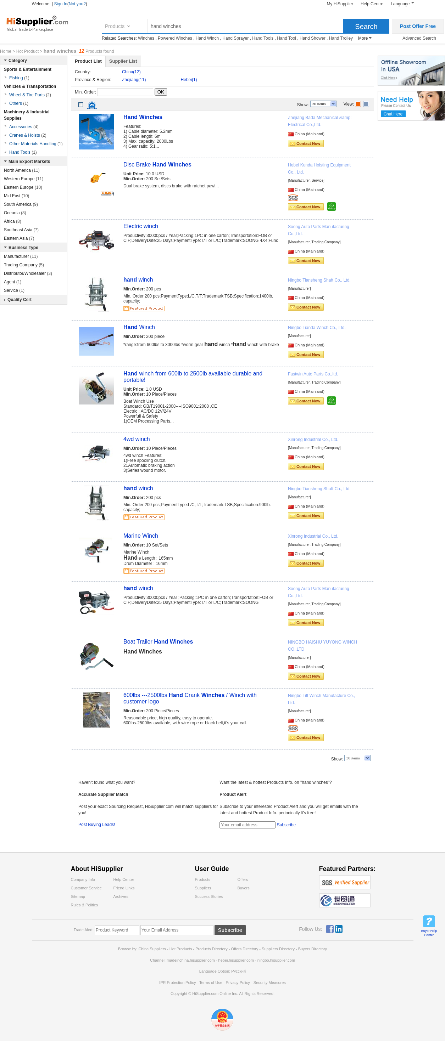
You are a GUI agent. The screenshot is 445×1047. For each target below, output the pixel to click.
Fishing (19, 77)
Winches (146, 38)
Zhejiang (134, 79)
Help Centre (372, 3)
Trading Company (24, 264)
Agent (12, 281)
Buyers (244, 888)
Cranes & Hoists (27, 135)
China (131, 71)
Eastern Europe (23, 187)
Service (14, 290)
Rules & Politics (84, 905)
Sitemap (78, 896)
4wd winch (136, 439)
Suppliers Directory (279, 949)
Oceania (15, 212)
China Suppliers (152, 949)
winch (138, 280)
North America (22, 170)
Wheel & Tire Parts (30, 94)
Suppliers (203, 888)
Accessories (24, 126)
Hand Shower (313, 38)
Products (114, 26)
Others (18, 103)
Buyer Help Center (429, 933)
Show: (303, 104)
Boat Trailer (158, 642)
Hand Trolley (341, 38)
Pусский (238, 971)
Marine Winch (140, 536)
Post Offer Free (418, 26)
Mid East (16, 195)
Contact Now (308, 143)
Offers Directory (244, 949)
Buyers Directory (312, 949)
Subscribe (286, 824)
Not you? (77, 3)
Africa (12, 221)
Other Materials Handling (36, 143)
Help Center (123, 879)
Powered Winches (175, 38)
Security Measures (270, 982)
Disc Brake (157, 165)
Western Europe (23, 178)
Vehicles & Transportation (30, 86)
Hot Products (180, 949)
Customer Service (86, 888)
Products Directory (212, 949)
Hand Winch (207, 38)
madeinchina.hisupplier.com (191, 960)
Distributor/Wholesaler (28, 273)
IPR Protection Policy (177, 982)
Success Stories (209, 896)
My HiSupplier (340, 3)
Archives (120, 896)
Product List (88, 61)
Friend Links (124, 888)
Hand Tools (262, 38)
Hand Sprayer (235, 38)
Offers (243, 879)
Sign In (60, 3)
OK (160, 92)
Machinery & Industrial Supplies (27, 115)
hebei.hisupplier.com (236, 960)
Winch (139, 327)
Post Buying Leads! (96, 824)
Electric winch (140, 226)
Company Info (83, 879)
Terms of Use (210, 982)
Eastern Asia (19, 238)
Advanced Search (419, 38)
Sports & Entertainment (27, 69)
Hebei (189, 79)
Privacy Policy (238, 982)
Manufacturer (21, 256)
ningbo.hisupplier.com (276, 960)
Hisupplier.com (42, 23)
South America (21, 204)
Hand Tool (286, 38)
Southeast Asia (21, 229)
